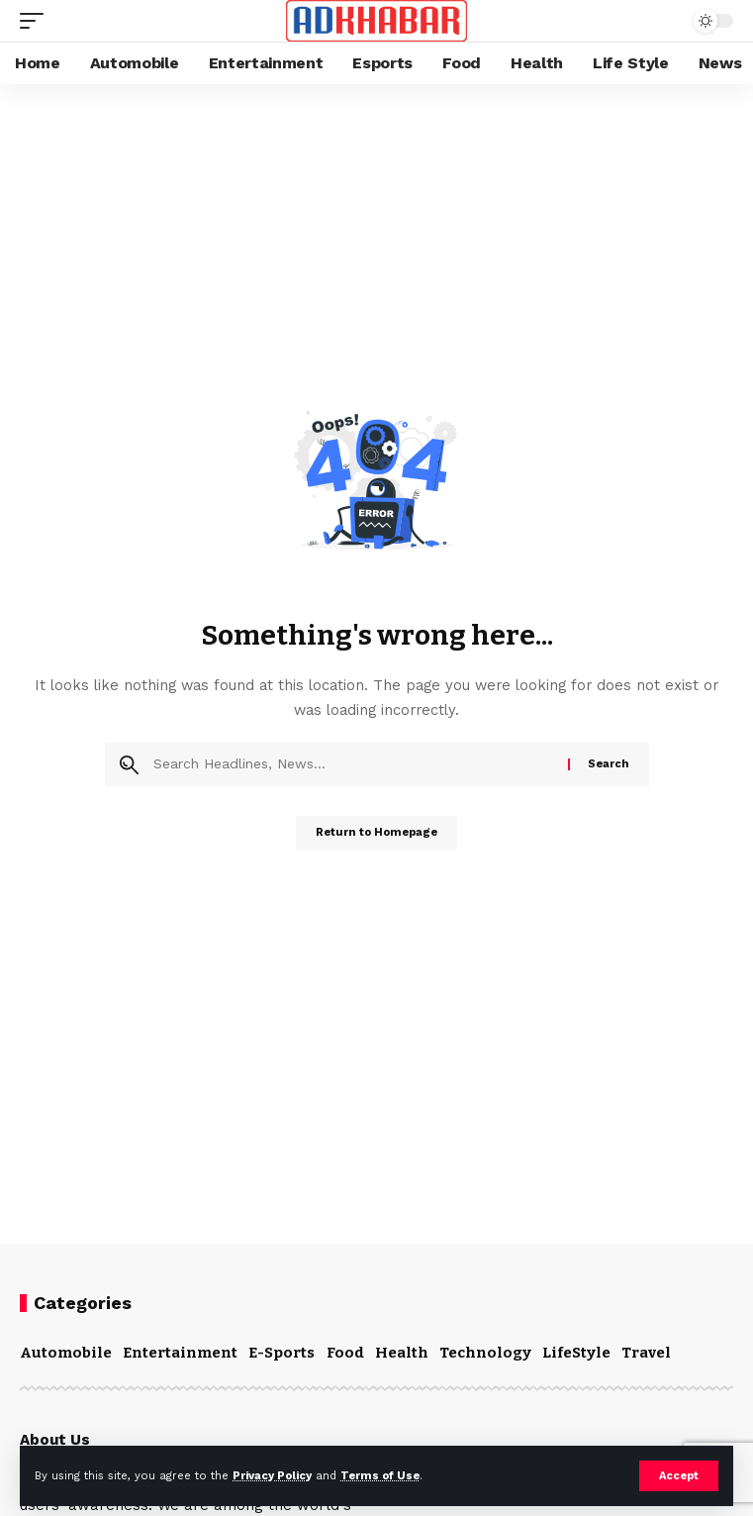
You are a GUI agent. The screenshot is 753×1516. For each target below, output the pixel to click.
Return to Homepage (376, 832)
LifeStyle (576, 1353)
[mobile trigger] (36, 21)
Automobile (66, 1353)
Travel (646, 1353)
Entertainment (180, 1353)
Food (345, 1353)
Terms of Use (380, 1475)
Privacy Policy (272, 1475)
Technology (485, 1353)
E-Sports (281, 1353)
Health (401, 1353)
